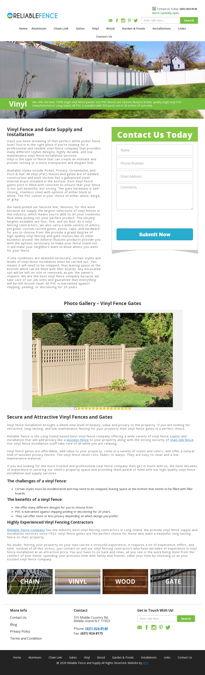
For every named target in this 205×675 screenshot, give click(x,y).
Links (182, 28)
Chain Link (61, 28)
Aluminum (39, 28)
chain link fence (182, 440)
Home (23, 28)
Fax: (76, 633)
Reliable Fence (32, 13)
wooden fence (78, 440)
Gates (80, 28)
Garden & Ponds (133, 28)
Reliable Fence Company (26, 530)
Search (189, 20)
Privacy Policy (20, 631)
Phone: (79, 628)
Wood (110, 28)
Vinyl (95, 28)
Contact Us (104, 36)
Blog (13, 624)
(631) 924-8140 (96, 628)
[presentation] (147, 219)
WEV (146, 663)
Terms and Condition (26, 638)
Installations (162, 28)
